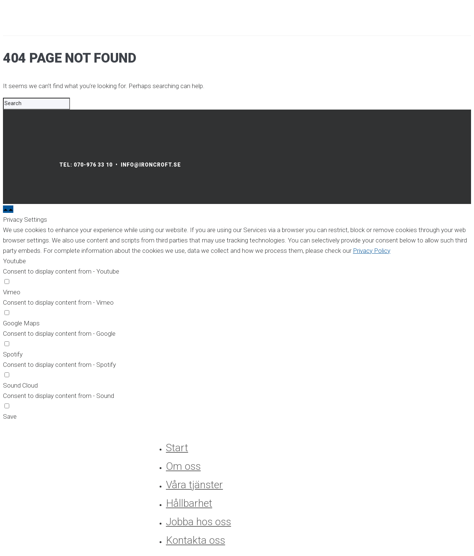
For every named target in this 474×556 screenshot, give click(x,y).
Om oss (183, 466)
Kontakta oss (195, 540)
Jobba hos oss (198, 522)
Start (177, 448)
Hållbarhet (189, 503)
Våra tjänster (194, 485)
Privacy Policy (371, 250)
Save (10, 416)
